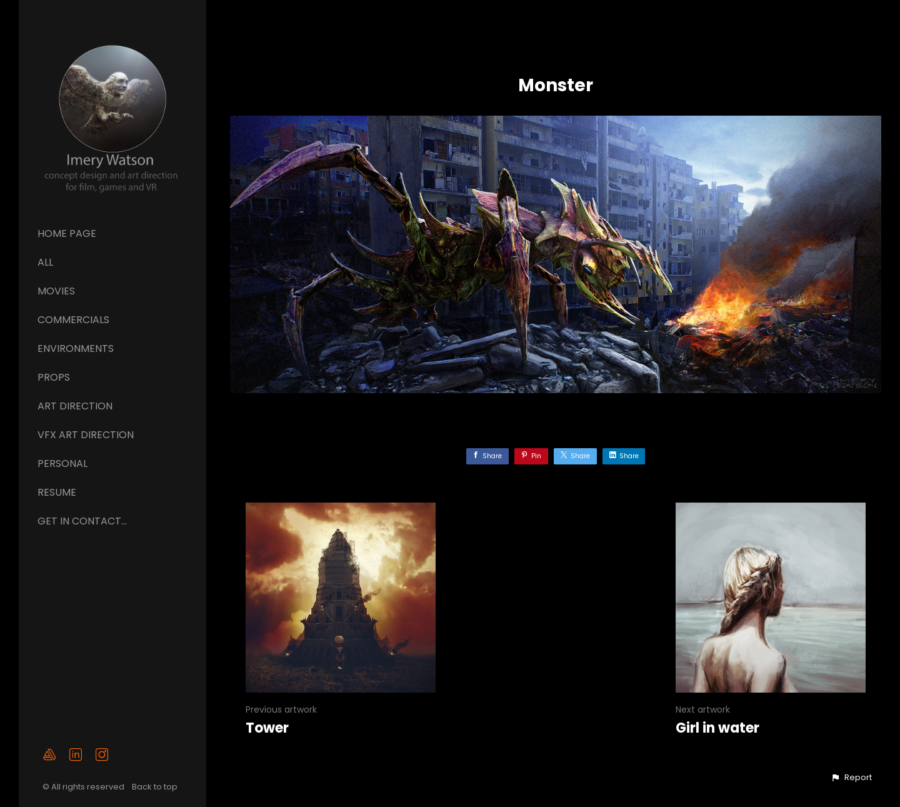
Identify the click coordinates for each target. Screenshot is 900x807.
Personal (63, 463)
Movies (56, 291)
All (45, 262)
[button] (851, 777)
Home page (67, 233)
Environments (76, 348)
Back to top (155, 787)
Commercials (73, 320)
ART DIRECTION (75, 406)
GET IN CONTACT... (82, 521)
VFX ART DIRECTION (86, 435)
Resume (57, 492)
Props (54, 377)
